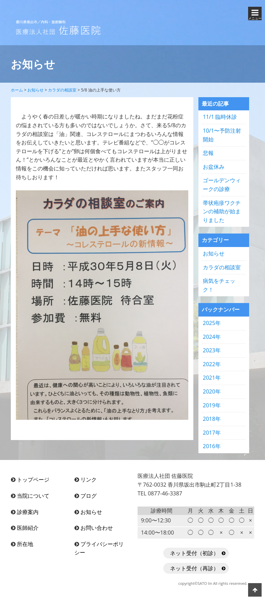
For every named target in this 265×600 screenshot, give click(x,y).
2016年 (212, 446)
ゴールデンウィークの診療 (222, 184)
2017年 (212, 432)
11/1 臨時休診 (220, 116)
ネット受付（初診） (194, 553)
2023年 (212, 350)
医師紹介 (28, 527)
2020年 (212, 391)
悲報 (208, 153)
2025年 (212, 323)
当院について (33, 495)
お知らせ (213, 253)
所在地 (25, 544)
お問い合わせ (96, 527)
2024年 (212, 336)
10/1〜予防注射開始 (222, 135)
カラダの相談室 (222, 267)
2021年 (212, 377)
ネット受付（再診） (194, 568)
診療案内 (28, 512)
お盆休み (213, 166)
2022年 (212, 364)
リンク (88, 479)
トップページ (33, 479)
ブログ (88, 495)
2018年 (212, 418)
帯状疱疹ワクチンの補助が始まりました (222, 211)
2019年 (212, 405)
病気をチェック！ (219, 285)
